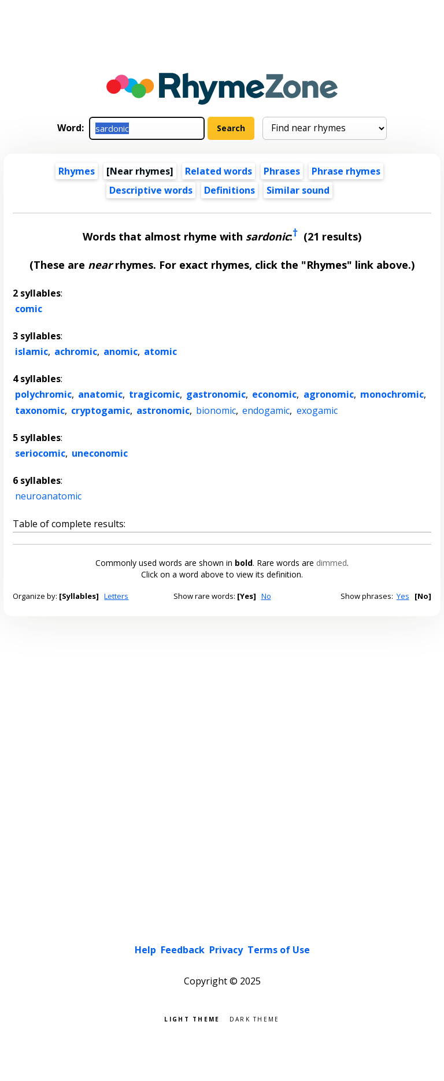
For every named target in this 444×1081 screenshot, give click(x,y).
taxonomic (40, 410)
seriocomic (40, 453)
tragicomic (154, 394)
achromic (75, 351)
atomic (160, 351)
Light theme (192, 1018)
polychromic (43, 394)
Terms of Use (278, 949)
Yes (403, 596)
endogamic (266, 410)
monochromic (392, 394)
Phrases (282, 171)
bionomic (216, 410)
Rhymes (76, 171)
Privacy (226, 949)
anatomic (100, 394)
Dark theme (255, 1018)
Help (145, 949)
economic (274, 394)
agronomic (329, 394)
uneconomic (100, 453)
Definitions (229, 190)
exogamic (317, 410)
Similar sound (298, 190)
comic (28, 308)
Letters (116, 596)
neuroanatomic (48, 496)
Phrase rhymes (346, 171)
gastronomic (216, 394)
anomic (120, 351)
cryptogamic (100, 410)
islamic (31, 351)
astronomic (163, 410)
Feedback (183, 949)
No (266, 596)
